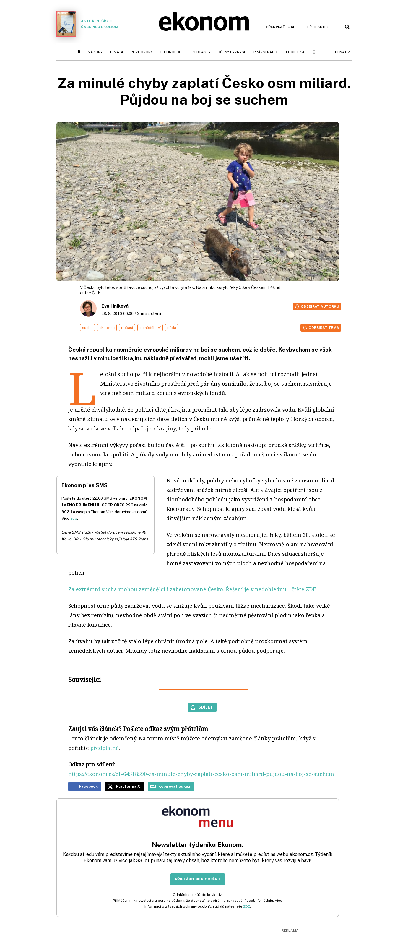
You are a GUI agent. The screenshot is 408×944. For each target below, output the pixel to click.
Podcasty (201, 52)
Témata (116, 52)
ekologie (107, 328)
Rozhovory (142, 52)
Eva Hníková (115, 306)
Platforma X (128, 786)
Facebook (88, 786)
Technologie (172, 52)
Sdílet (205, 707)
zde (73, 518)
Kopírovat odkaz (174, 786)
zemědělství (150, 328)
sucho (87, 328)
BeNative (343, 52)
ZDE (246, 906)
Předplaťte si (280, 27)
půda (171, 328)
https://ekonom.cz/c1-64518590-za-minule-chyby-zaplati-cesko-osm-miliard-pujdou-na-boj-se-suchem (201, 773)
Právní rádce (266, 52)
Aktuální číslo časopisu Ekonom (87, 24)
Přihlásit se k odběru (197, 879)
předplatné (104, 747)
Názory (95, 52)
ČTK (96, 292)
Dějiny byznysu (232, 52)
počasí (127, 328)
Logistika (295, 52)
